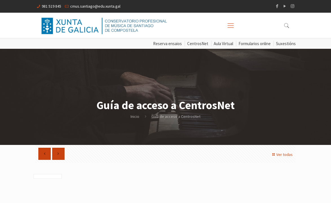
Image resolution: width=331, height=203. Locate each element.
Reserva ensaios (167, 43)
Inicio (135, 116)
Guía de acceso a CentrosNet (175, 116)
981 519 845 (51, 6)
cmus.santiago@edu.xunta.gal (95, 6)
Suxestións (286, 43)
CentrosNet (197, 43)
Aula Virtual (223, 43)
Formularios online (255, 43)
